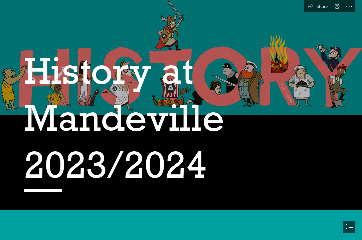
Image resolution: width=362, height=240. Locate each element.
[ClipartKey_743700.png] (181, 105)
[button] (317, 6)
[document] (181, 120)
